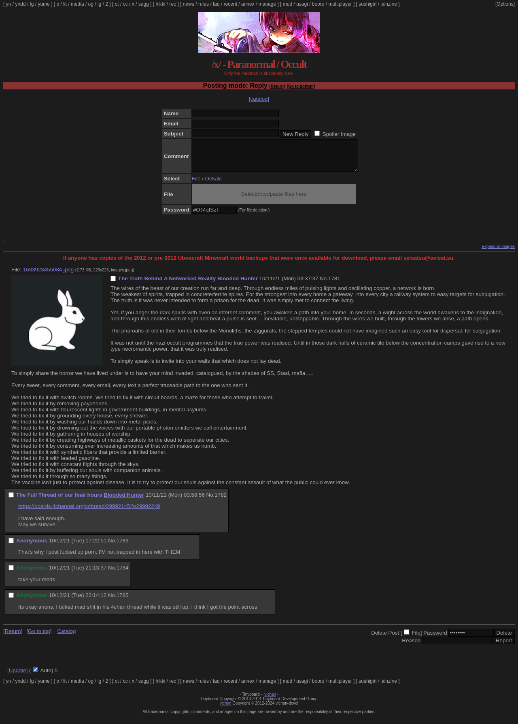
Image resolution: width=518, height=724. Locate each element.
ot (117, 4)
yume (43, 4)
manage (267, 4)
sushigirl (367, 4)
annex (248, 4)
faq (216, 4)
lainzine (388, 4)
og (90, 4)
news (188, 4)
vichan (270, 700)
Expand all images (498, 252)
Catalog (66, 637)
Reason (411, 647)
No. (324, 285)
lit (65, 4)
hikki (160, 4)
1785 (123, 601)
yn (8, 4)
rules (203, 4)
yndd (20, 4)
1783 (123, 547)
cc (125, 4)
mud (287, 4)
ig (99, 4)
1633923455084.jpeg (48, 276)
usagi (302, 4)
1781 (334, 285)
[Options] (505, 4)
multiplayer (340, 4)
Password (435, 639)
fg (32, 4)
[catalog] (259, 99)
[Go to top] (38, 637)
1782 (220, 501)
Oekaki (213, 185)
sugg (143, 4)
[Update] (17, 676)
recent (230, 4)
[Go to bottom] (301, 86)
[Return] (277, 86)
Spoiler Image (339, 134)
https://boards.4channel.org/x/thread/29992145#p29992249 (89, 512)
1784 (123, 574)
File (196, 185)
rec (173, 4)
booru (318, 4)
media (77, 4)
